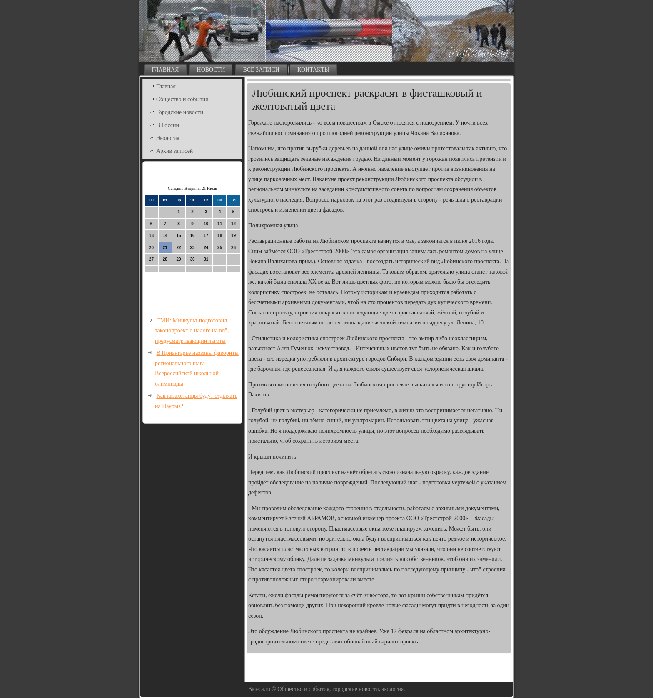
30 (192, 259)
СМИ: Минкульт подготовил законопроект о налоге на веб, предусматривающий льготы (192, 330)
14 (165, 235)
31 (206, 259)
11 (219, 224)
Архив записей (174, 151)
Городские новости (179, 112)
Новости (211, 70)
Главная (165, 70)
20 (151, 247)
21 (165, 247)
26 (233, 247)
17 (206, 235)
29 (179, 259)
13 (151, 235)
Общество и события (182, 99)
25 (219, 247)
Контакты (313, 70)
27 (151, 259)
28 (165, 259)
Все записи (261, 70)
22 (179, 247)
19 (233, 235)
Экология (167, 138)
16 (192, 235)
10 (206, 224)
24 (206, 247)
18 (219, 235)
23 (192, 247)
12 (233, 224)
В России (167, 125)
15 (179, 235)
